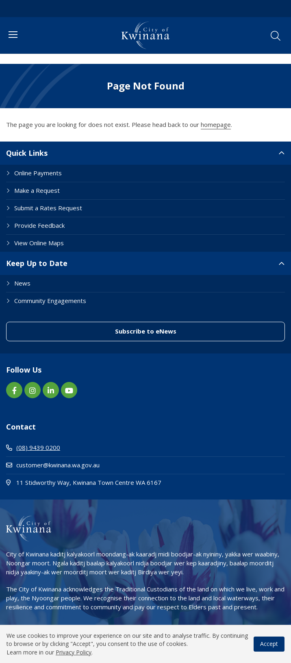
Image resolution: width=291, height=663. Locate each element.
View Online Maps (39, 243)
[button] (275, 35)
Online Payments (38, 173)
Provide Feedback (39, 225)
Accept (269, 644)
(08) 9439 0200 (33, 447)
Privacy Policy (73, 652)
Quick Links (27, 153)
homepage (216, 124)
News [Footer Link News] (22, 283)
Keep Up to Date (36, 263)
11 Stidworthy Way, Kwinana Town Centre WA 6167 (115, 482)
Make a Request (37, 190)
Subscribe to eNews (145, 331)
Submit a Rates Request (48, 208)
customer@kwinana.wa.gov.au (53, 465)
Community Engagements (50, 301)
